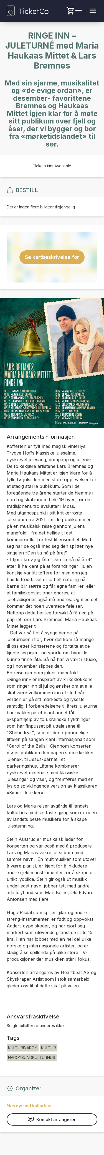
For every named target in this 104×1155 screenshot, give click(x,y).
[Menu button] (93, 10)
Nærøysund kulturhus (29, 1105)
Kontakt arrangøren (52, 1119)
